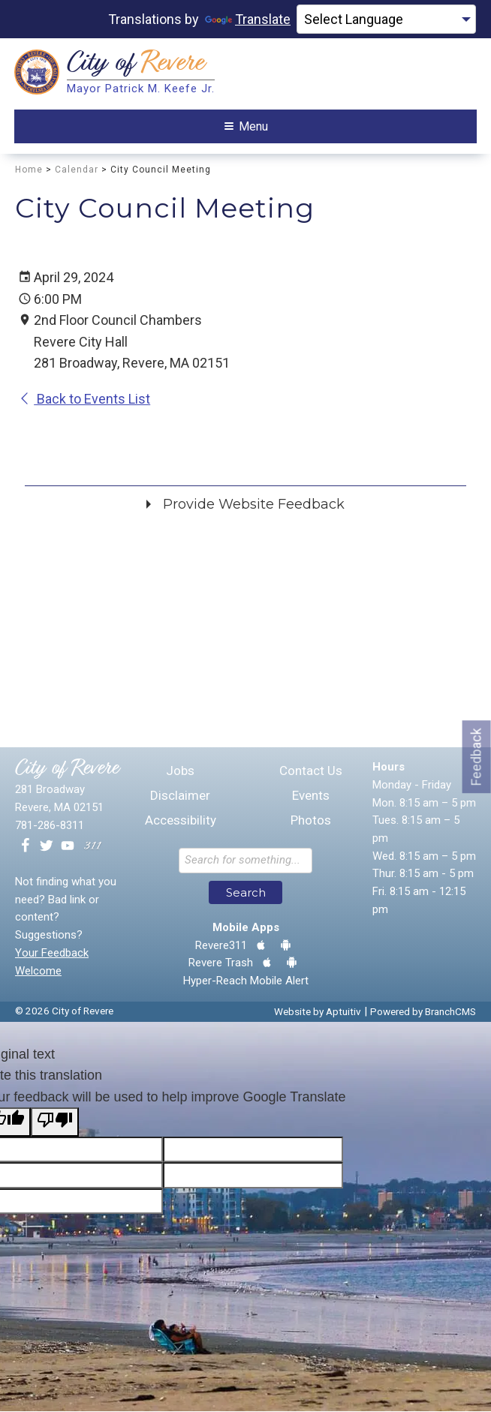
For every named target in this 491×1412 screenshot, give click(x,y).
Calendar (76, 170)
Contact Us (310, 772)
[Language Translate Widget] (386, 19)
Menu (246, 126)
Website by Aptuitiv (317, 1012)
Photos (311, 822)
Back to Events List (84, 400)
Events (311, 797)
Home (29, 170)
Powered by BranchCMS (423, 1012)
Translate (248, 19)
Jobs (180, 772)
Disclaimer (180, 797)
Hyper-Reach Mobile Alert (246, 981)
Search (246, 893)
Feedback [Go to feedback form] (476, 757)
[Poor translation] (55, 1122)
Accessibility (180, 822)
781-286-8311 (49, 826)
